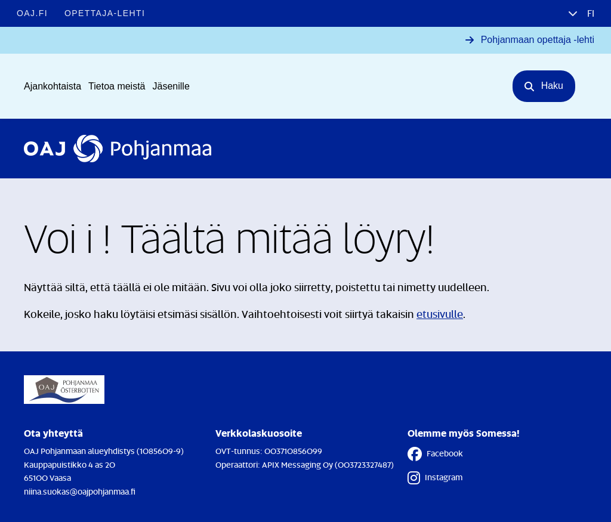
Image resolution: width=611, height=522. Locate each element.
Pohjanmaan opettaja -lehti (537, 40)
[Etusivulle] (117, 148)
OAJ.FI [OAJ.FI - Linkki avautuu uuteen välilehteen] (32, 13)
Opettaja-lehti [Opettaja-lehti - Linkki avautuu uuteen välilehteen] (104, 13)
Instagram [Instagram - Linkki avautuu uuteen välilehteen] (435, 478)
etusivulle (439, 314)
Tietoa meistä (116, 86)
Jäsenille (171, 86)
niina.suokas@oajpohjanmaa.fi (79, 491)
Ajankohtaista (52, 86)
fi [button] (589, 13)
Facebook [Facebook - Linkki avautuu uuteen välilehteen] (435, 454)
